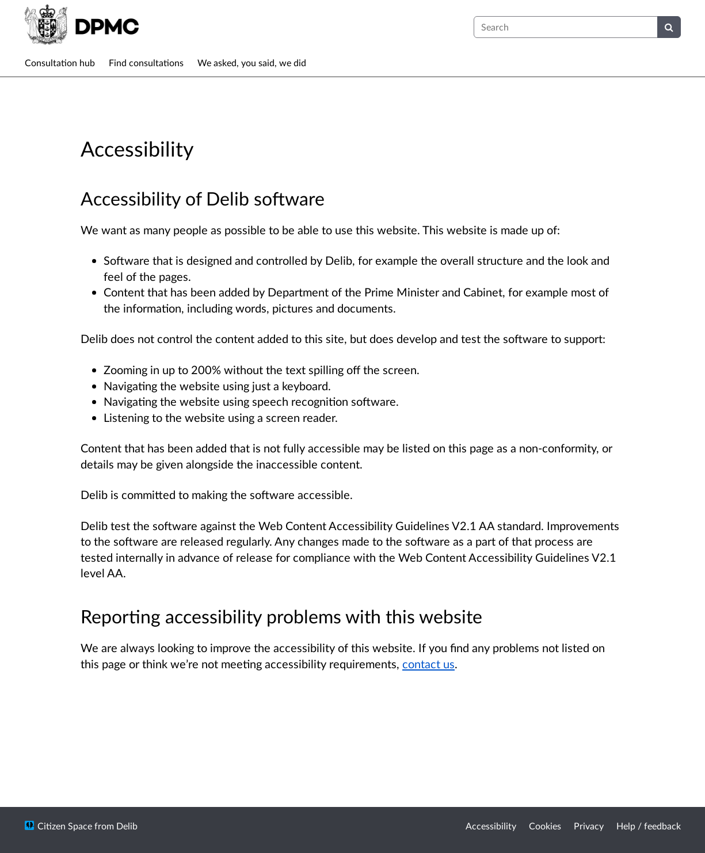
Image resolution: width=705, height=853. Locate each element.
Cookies (545, 825)
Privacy (589, 825)
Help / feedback (648, 825)
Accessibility (491, 825)
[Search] (669, 27)
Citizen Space (64, 825)
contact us (428, 664)
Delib (127, 825)
